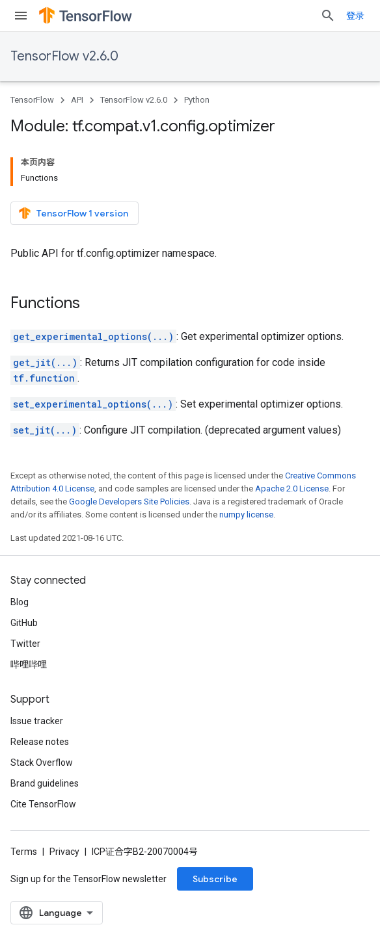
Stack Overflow (41, 762)
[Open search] (328, 15)
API (77, 100)
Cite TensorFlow (43, 804)
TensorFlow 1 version (73, 213)
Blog (19, 602)
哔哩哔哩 (28, 664)
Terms (23, 851)
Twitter (25, 643)
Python (197, 100)
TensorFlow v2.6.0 (64, 56)
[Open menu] (21, 15)
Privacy (64, 851)
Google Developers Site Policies (129, 501)
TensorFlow (32, 100)
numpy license (246, 514)
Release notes (39, 742)
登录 (355, 15)
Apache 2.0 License (292, 488)
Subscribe (215, 879)
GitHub (24, 623)
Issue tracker (36, 721)
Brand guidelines (44, 783)
